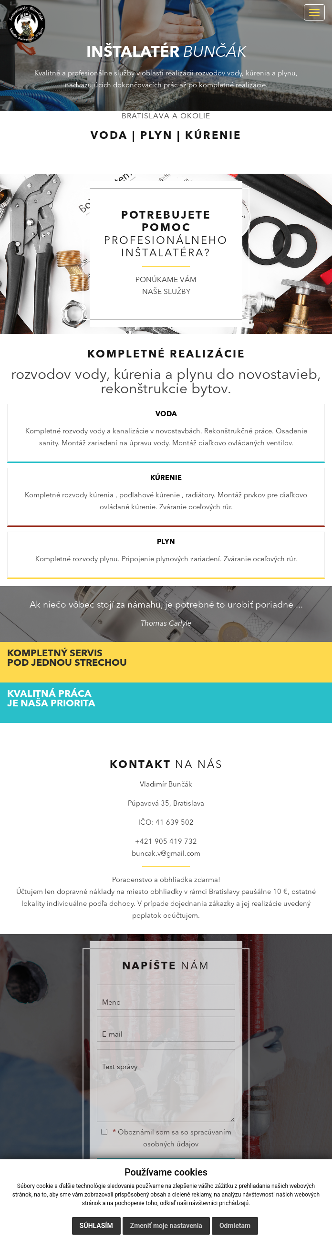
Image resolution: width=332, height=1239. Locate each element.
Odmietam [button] (234, 1225)
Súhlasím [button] (96, 1225)
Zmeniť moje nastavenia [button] (166, 1225)
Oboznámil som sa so (166, 1138)
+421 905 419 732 (166, 842)
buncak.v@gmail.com (166, 854)
